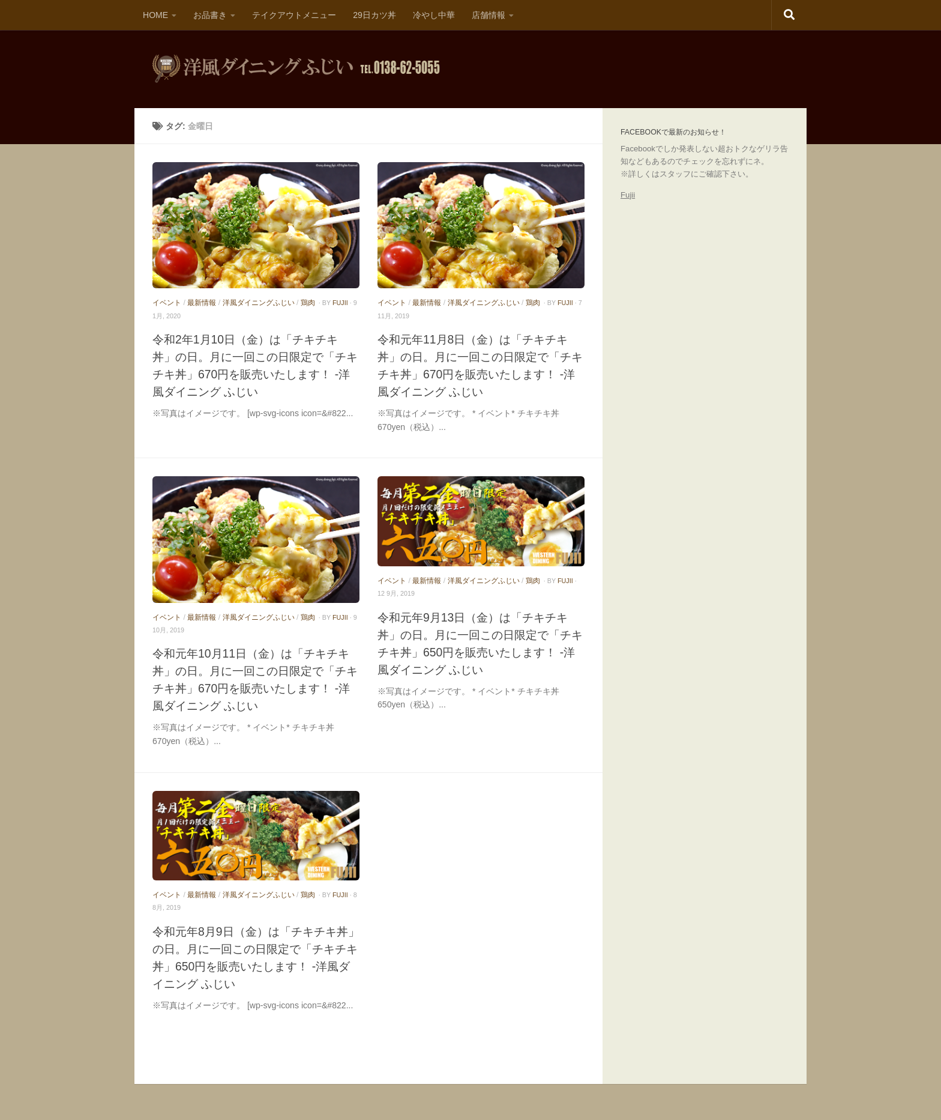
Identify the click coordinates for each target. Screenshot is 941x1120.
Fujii (628, 194)
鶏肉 (308, 302)
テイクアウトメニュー (294, 15)
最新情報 (201, 302)
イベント (166, 302)
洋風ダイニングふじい (259, 302)
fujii (340, 302)
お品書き (210, 15)
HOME (155, 15)
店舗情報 (488, 15)
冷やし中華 (434, 15)
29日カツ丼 (374, 15)
